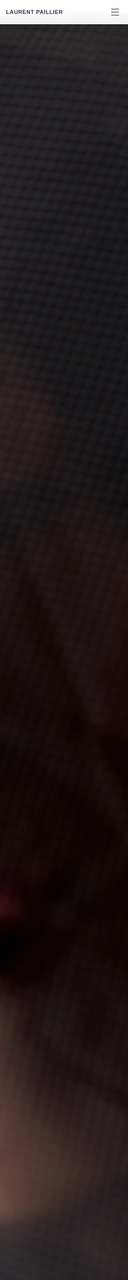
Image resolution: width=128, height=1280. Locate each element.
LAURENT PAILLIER (34, 12)
